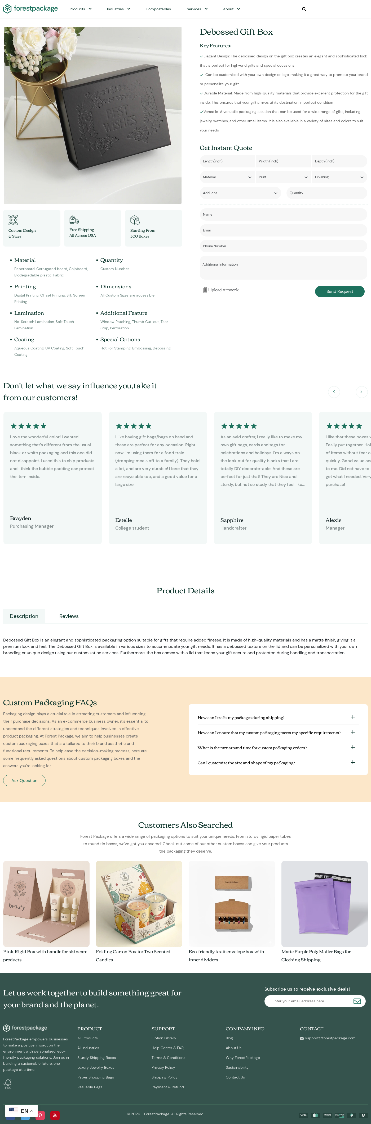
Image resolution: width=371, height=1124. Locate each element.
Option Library (164, 1038)
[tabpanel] (185, 640)
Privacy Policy (163, 1067)
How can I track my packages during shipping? (241, 717)
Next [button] (362, 392)
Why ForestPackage (243, 1057)
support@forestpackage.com (328, 1038)
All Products (87, 1038)
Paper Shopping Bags (95, 1077)
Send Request (339, 291)
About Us (233, 1047)
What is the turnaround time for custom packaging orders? (252, 747)
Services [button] (194, 9)
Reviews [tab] (69, 616)
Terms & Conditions (168, 1057)
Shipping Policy (165, 1077)
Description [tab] (24, 616)
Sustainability (237, 1067)
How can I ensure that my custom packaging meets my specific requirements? (269, 732)
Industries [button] (115, 9)
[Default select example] (227, 177)
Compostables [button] (158, 9)
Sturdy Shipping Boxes (96, 1057)
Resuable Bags (89, 1087)
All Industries (88, 1047)
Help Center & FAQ (168, 1047)
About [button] (228, 9)
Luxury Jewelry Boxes (95, 1067)
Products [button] (77, 9)
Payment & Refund (168, 1087)
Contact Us (235, 1077)
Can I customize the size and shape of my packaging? (246, 762)
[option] (92, 115)
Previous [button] (334, 392)
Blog (229, 1038)
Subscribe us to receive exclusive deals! (307, 989)
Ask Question (24, 780)
